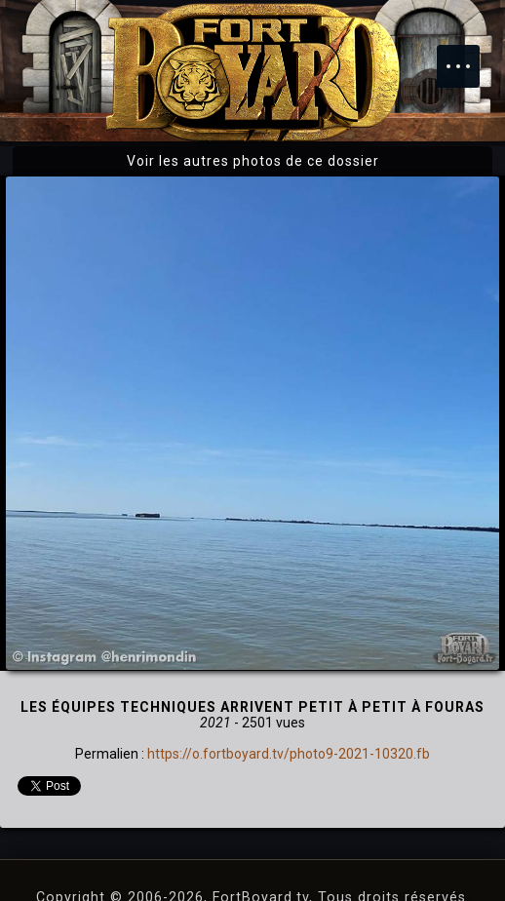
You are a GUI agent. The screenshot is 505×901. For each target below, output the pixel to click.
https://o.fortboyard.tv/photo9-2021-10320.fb (288, 754)
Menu (468, 56)
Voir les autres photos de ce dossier (253, 161)
